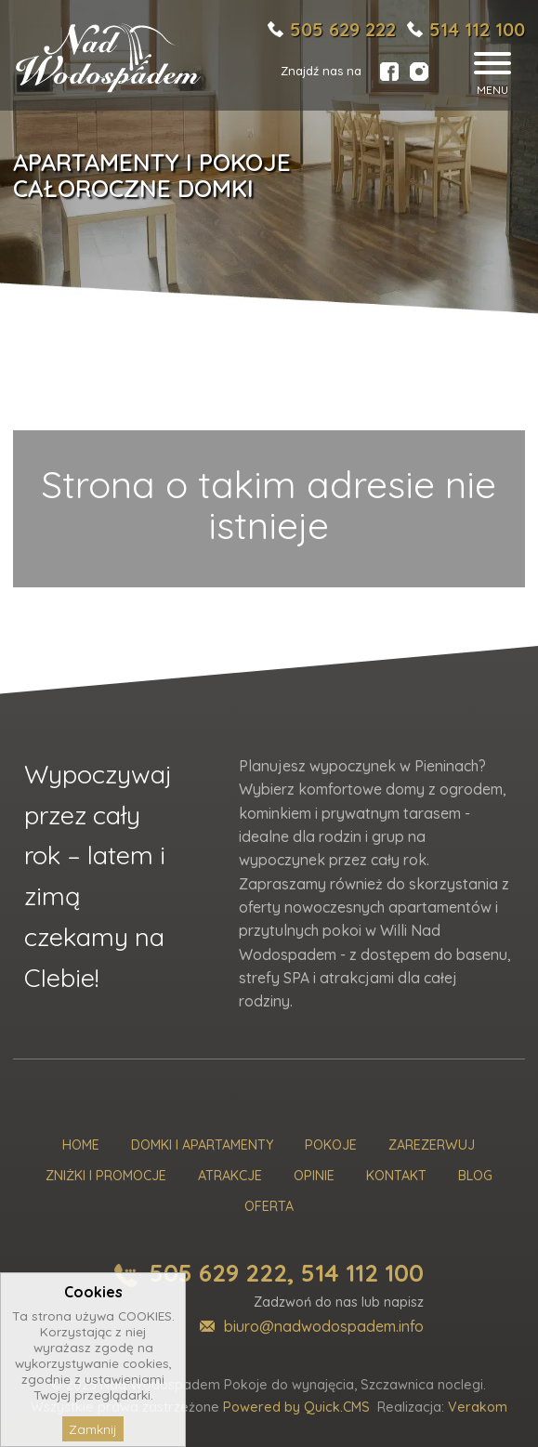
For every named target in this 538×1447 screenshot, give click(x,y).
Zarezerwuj (431, 1145)
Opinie (314, 1176)
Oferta (269, 1207)
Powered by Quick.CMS (296, 1407)
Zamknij (93, 1429)
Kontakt (396, 1176)
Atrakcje (230, 1176)
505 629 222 (343, 29)
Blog (475, 1176)
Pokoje (331, 1145)
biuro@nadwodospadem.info (324, 1326)
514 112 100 (477, 29)
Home (80, 1145)
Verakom (477, 1407)
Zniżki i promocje (106, 1176)
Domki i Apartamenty (202, 1145)
